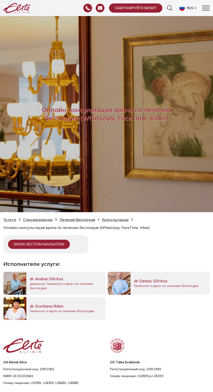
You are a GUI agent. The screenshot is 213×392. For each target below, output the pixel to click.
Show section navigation (39, 244)
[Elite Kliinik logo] (17, 7)
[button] (188, 8)
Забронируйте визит (136, 8)
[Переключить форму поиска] (169, 8)
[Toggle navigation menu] (206, 8)
